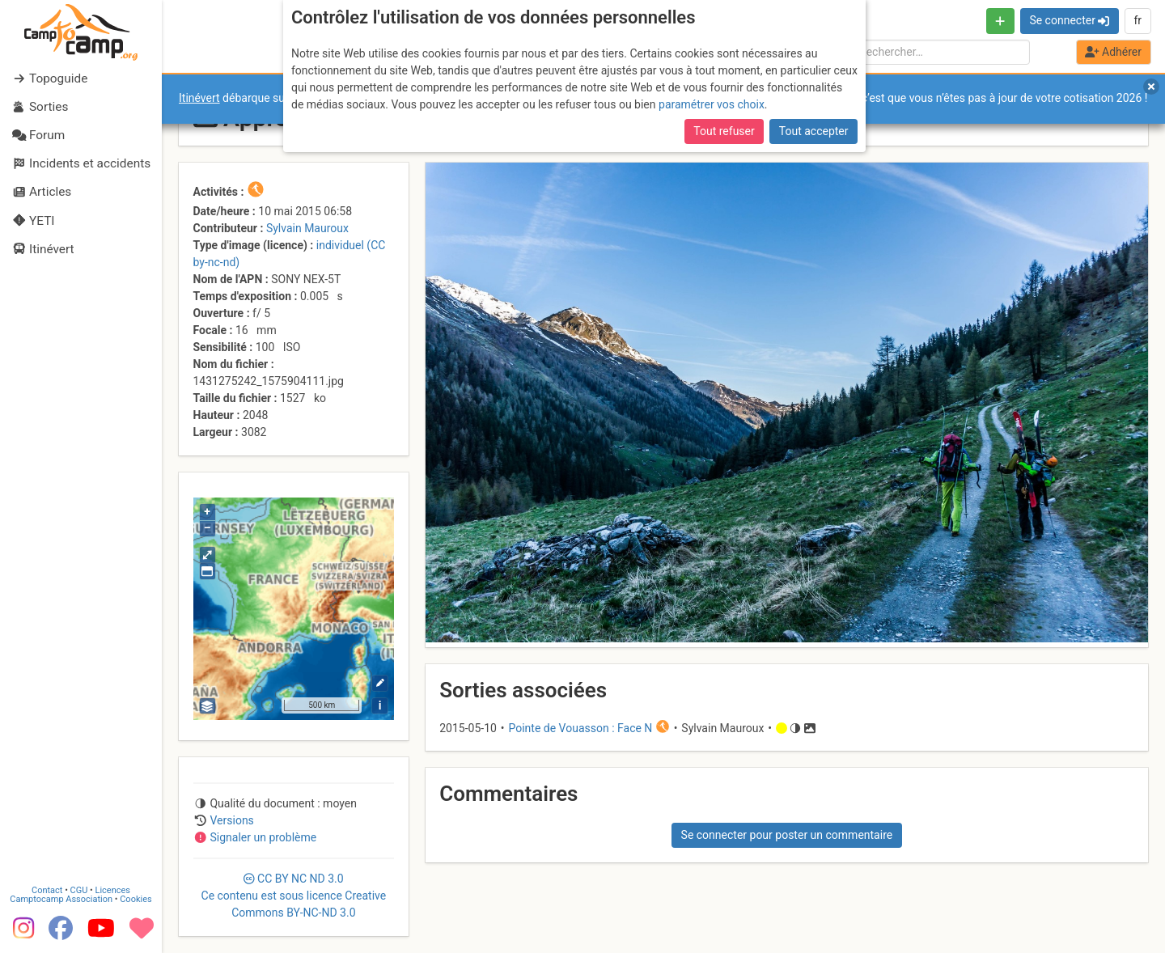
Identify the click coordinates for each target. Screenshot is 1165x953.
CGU (79, 890)
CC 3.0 (294, 895)
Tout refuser (723, 131)
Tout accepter (814, 131)
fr (1137, 20)
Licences (112, 890)
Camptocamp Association (61, 899)
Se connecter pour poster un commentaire (787, 834)
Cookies (135, 899)
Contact (47, 890)
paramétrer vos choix (712, 104)
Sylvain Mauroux (307, 228)
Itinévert (199, 97)
